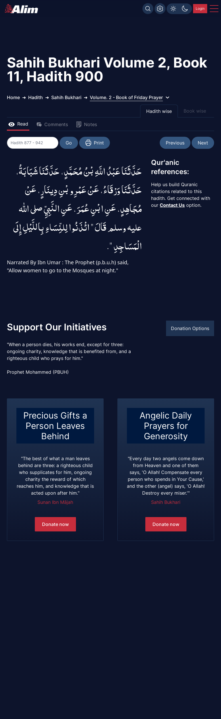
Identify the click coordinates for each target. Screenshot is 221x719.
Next (203, 143)
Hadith (35, 97)
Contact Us (172, 205)
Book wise (195, 111)
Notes (86, 124)
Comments (52, 124)
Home (13, 97)
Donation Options (190, 328)
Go (69, 143)
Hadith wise (159, 111)
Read (18, 124)
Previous (175, 143)
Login (200, 8)
